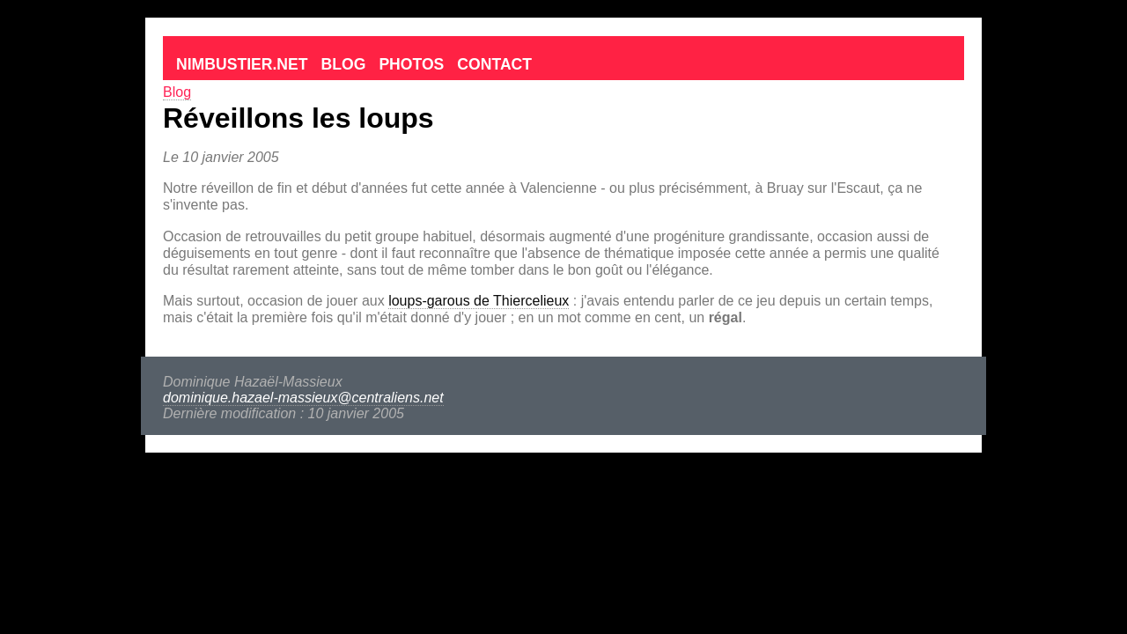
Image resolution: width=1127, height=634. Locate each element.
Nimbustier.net (242, 64)
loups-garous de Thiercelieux (478, 300)
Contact (494, 64)
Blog (343, 64)
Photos (411, 64)
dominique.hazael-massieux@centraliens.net (303, 397)
